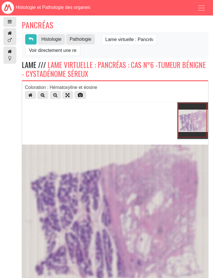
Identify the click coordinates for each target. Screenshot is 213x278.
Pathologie (80, 39)
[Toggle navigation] (202, 8)
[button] (9, 22)
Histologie (51, 39)
